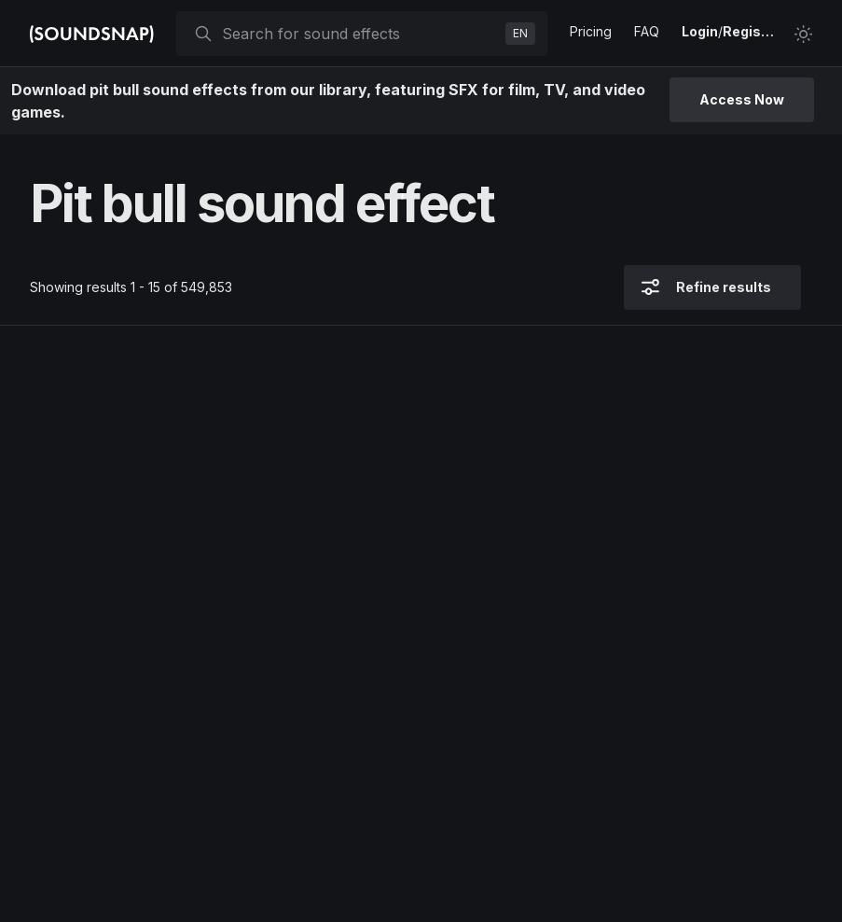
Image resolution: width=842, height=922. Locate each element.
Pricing (591, 31)
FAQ (646, 31)
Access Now (741, 99)
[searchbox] (360, 33)
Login (700, 31)
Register (751, 31)
